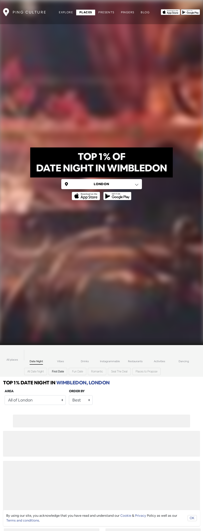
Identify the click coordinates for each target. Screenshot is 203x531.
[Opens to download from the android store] (190, 11)
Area (9, 391)
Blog (145, 12)
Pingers (127, 12)
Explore (66, 12)
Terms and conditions (22, 520)
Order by (77, 391)
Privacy (140, 515)
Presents (106, 12)
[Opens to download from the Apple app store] (170, 11)
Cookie (125, 515)
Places (85, 12)
